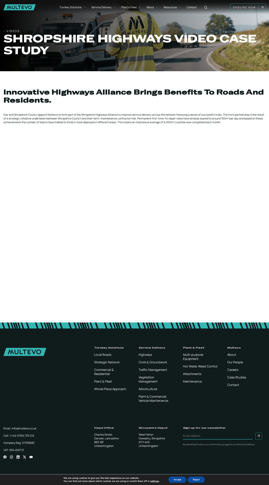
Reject (196, 479)
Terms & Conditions (245, 444)
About (153, 7)
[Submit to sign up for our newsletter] (258, 436)
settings (154, 481)
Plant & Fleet (131, 7)
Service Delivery (104, 7)
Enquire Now (245, 7)
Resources (173, 7)
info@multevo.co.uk (24, 428)
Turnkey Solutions (73, 7)
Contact (192, 7)
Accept (177, 479)
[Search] (206, 7)
